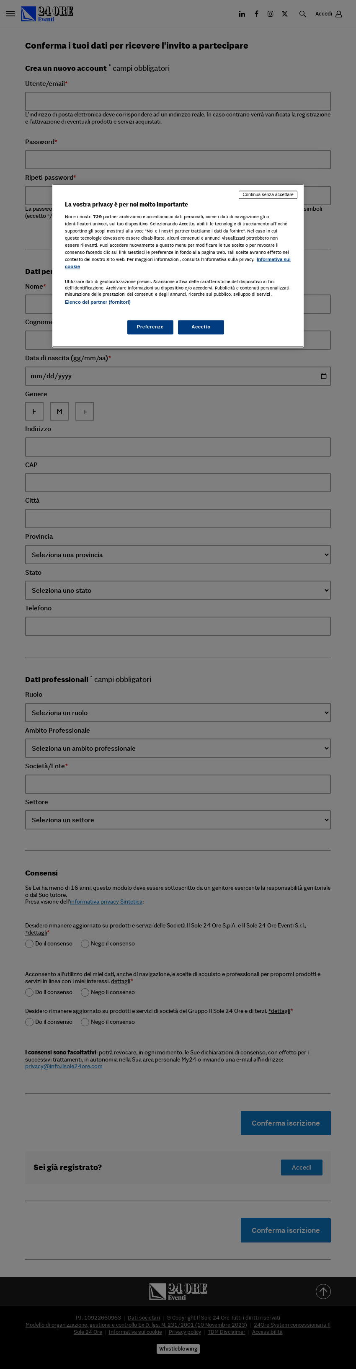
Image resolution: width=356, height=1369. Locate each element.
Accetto (201, 326)
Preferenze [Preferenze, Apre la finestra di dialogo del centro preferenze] (150, 326)
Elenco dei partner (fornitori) (98, 302)
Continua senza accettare (268, 194)
